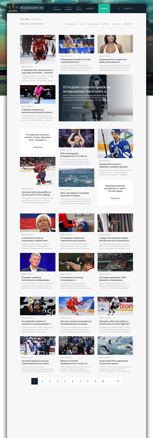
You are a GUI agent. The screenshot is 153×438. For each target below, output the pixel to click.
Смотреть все (71, 24)
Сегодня (56, 9)
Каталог (67, 9)
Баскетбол (116, 24)
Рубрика (103, 8)
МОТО (78, 9)
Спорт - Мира (24, 19)
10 (103, 381)
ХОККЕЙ (89, 8)
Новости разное (93, 24)
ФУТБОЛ (106, 24)
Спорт (81, 24)
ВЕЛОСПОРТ (128, 24)
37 (118, 381)
